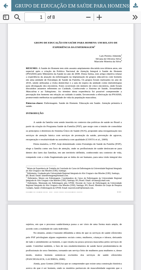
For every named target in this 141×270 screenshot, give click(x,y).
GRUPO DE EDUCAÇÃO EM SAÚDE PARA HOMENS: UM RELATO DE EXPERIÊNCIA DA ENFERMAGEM (78, 5)
